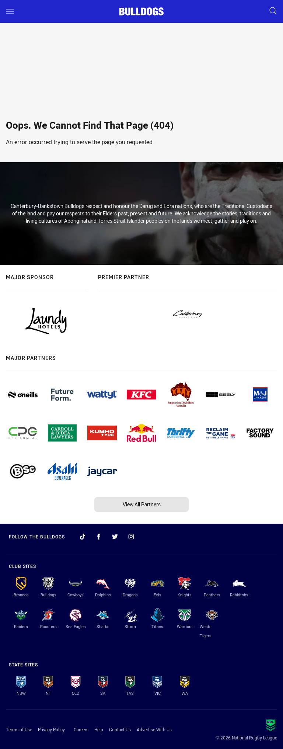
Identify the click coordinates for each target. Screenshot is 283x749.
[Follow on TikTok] (82, 536)
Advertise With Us (154, 729)
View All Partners (142, 504)
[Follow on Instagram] (131, 536)
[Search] (273, 11)
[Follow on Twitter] (115, 536)
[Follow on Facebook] (99, 536)
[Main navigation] (10, 11)
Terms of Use (19, 729)
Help (98, 729)
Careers (81, 729)
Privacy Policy (51, 729)
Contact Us (120, 729)
